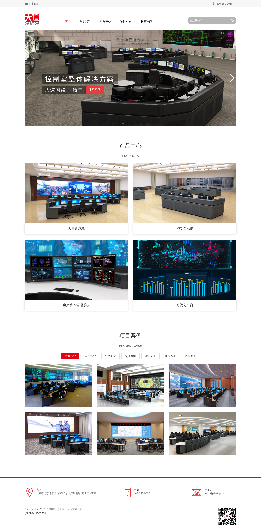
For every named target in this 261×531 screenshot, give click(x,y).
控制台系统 (185, 228)
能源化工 (150, 356)
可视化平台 (185, 305)
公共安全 (110, 356)
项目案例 (125, 21)
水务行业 (170, 356)
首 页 (68, 21)
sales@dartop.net (215, 493)
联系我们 (146, 21)
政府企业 (190, 356)
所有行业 (70, 356)
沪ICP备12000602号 (37, 513)
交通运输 (130, 356)
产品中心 (105, 21)
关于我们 (85, 21)
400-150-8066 (222, 4)
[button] (123, 123)
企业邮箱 (32, 4)
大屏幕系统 (76, 228)
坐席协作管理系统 (76, 305)
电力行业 (90, 356)
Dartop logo (33, 19)
